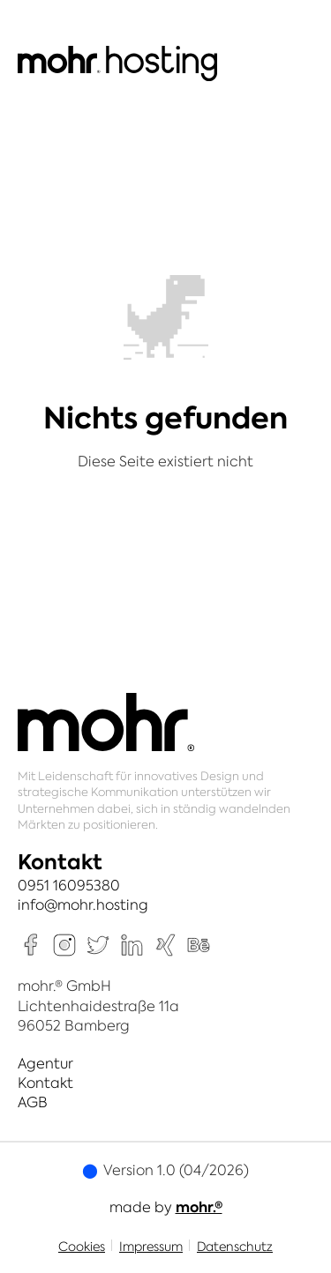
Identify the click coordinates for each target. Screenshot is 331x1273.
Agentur (45, 1063)
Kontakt (45, 1082)
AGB (33, 1102)
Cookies (81, 1246)
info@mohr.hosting (83, 904)
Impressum (151, 1246)
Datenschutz (235, 1246)
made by (165, 1207)
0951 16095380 (69, 885)
